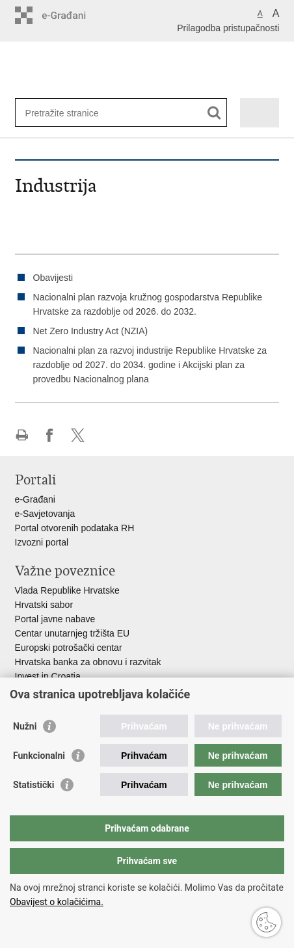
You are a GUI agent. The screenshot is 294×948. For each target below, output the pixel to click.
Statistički (33, 785)
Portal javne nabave (55, 619)
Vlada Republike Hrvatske (67, 590)
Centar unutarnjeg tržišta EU (72, 633)
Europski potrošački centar (68, 647)
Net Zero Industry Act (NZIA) (90, 331)
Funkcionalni (39, 755)
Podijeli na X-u (78, 435)
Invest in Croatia (48, 676)
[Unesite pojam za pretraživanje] (72, 113)
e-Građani (35, 499)
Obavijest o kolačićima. (56, 902)
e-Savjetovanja (45, 513)
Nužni (24, 726)
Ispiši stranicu (22, 435)
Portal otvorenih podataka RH (75, 528)
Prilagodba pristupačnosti (228, 28)
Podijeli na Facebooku (50, 435)
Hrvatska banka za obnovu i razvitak (88, 662)
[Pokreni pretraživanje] (214, 113)
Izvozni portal (41, 542)
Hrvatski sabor (44, 604)
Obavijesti (53, 277)
